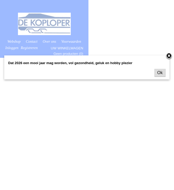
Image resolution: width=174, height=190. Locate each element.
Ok (160, 72)
